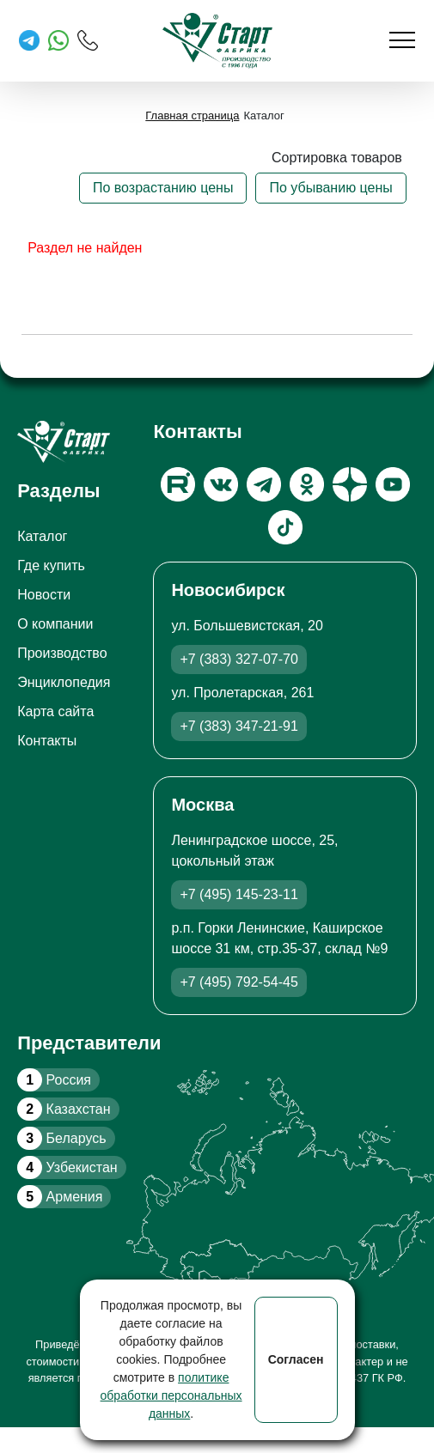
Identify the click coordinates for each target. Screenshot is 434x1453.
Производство (62, 653)
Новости (43, 594)
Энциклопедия (63, 682)
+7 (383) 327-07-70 (238, 659)
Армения (59, 1196)
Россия (54, 1079)
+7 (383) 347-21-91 (238, 726)
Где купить (51, 565)
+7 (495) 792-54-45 (238, 982)
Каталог (42, 536)
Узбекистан (67, 1167)
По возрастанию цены (163, 187)
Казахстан (63, 1109)
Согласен (296, 1359)
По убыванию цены (330, 187)
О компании (55, 624)
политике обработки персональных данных (171, 1395)
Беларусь (61, 1138)
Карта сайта (55, 711)
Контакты (46, 740)
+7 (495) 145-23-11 (238, 894)
